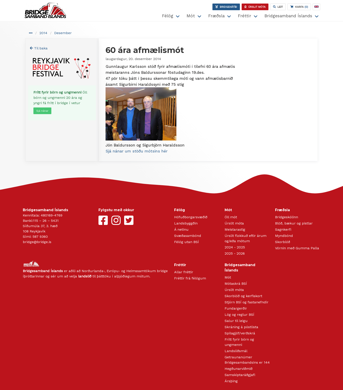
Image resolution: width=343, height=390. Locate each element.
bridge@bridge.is (37, 242)
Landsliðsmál (236, 351)
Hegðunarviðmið (238, 369)
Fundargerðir (236, 308)
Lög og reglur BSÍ (239, 314)
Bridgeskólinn (286, 217)
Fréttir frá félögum (190, 278)
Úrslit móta (234, 223)
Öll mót (231, 217)
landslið (84, 276)
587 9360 (40, 236)
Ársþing (231, 381)
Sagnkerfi (283, 229)
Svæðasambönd (187, 236)
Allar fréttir (183, 272)
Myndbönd (284, 236)
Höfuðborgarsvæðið (190, 217)
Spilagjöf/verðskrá (240, 333)
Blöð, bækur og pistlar (294, 223)
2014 (43, 33)
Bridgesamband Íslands (288, 15)
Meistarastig (235, 229)
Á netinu (181, 229)
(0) (299, 7)
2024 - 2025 (235, 247)
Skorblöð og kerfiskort (243, 296)
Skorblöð (282, 242)
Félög (167, 15)
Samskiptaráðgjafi (240, 375)
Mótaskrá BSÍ (236, 283)
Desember (63, 33)
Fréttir (244, 15)
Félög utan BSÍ (186, 242)
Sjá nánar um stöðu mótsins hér (137, 151)
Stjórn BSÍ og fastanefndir (246, 302)
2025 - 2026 (235, 253)
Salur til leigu (236, 321)
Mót (191, 15)
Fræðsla (216, 15)
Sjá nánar (42, 110)
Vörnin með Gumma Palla (297, 248)
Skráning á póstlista (241, 327)
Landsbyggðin (186, 223)
